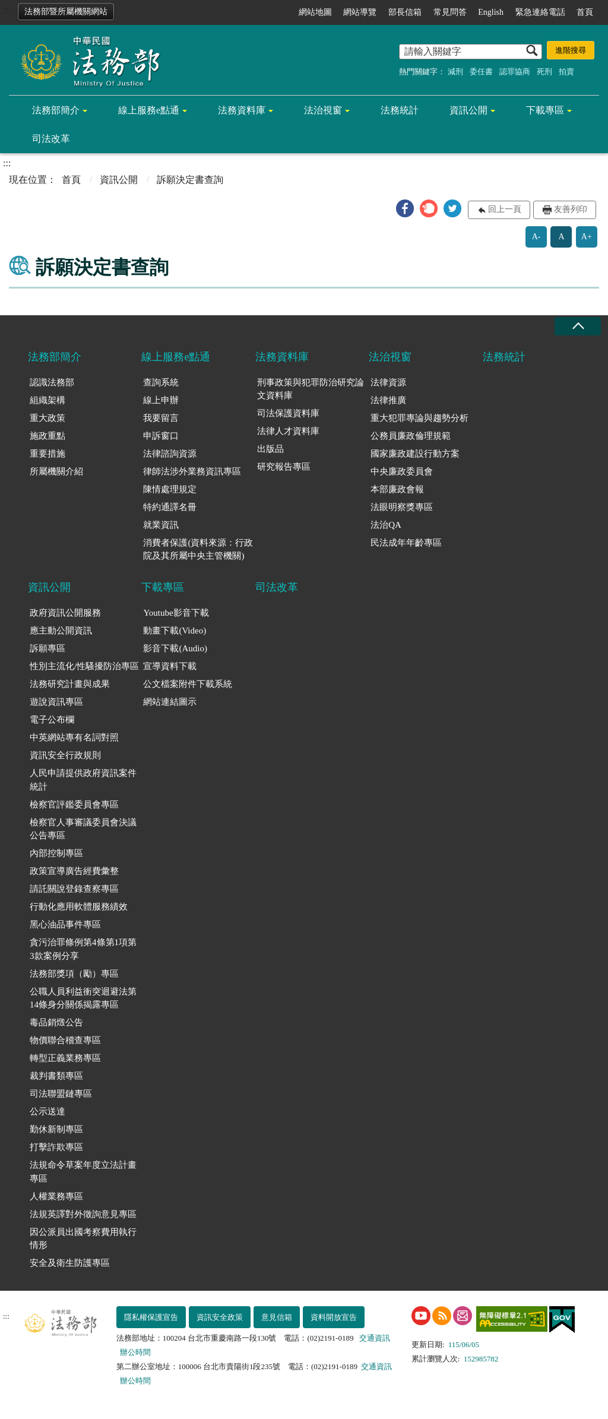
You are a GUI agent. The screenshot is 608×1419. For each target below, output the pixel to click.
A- (536, 236)
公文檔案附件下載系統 (187, 684)
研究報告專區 (284, 466)
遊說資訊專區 (56, 702)
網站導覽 (359, 12)
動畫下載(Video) (174, 630)
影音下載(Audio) (175, 648)
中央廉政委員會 (401, 471)
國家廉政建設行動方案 (415, 453)
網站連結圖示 (170, 702)
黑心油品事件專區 (65, 924)
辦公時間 (135, 1352)
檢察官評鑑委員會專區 (74, 804)
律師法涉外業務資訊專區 (192, 471)
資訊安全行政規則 (65, 755)
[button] (405, 208)
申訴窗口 (161, 436)
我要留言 (161, 418)
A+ (586, 236)
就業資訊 (161, 525)
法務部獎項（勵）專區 (74, 973)
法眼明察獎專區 (401, 507)
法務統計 (400, 110)
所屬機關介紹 (56, 471)
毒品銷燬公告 (56, 1022)
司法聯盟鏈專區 (61, 1093)
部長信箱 (405, 12)
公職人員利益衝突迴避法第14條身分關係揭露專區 (83, 998)
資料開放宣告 (334, 1317)
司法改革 (51, 139)
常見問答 (450, 12)
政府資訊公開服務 (65, 612)
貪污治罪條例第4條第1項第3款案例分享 (83, 949)
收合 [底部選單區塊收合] (578, 326)
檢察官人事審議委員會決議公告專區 (83, 829)
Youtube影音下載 (175, 612)
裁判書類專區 (56, 1076)
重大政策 (47, 418)
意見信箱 (276, 1317)
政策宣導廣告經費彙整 (74, 871)
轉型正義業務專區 (65, 1058)
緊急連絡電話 (540, 12)
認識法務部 (52, 382)
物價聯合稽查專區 (65, 1040)
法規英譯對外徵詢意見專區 (83, 1214)
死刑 (544, 71)
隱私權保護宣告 (151, 1317)
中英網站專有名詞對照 (74, 737)
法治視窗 (323, 110)
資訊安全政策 (220, 1317)
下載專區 (545, 110)
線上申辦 (161, 400)
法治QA (385, 525)
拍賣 (566, 71)
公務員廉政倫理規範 (410, 436)
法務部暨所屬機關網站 (65, 11)
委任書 (481, 71)
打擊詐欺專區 (56, 1147)
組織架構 (47, 400)
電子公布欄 (52, 719)
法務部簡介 (56, 110)
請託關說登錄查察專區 (74, 889)
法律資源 (388, 382)
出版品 (270, 449)
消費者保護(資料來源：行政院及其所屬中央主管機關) (198, 549)
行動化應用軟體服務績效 (79, 906)
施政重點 (47, 436)
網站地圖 (315, 12)
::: (7, 10)
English (491, 12)
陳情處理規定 (170, 489)
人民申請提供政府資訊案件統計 (83, 779)
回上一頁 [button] (504, 209)
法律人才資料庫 (288, 431)
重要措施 (47, 453)
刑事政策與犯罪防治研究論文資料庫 (310, 389)
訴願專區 (47, 648)
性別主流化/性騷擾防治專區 (84, 666)
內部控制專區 (56, 853)
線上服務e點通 (148, 110)
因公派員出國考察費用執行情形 (83, 1238)
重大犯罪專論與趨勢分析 (419, 418)
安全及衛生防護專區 (70, 1263)
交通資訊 (374, 1338)
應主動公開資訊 (61, 630)
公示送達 (47, 1111)
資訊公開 (468, 110)
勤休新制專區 (56, 1129)
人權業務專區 (56, 1196)
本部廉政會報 (397, 489)
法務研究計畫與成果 (70, 684)
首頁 (585, 12)
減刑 (455, 71)
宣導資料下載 (170, 666)
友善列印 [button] (570, 209)
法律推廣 (388, 400)
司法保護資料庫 (288, 413)
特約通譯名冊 (170, 507)
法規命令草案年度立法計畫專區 (83, 1171)
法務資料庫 (241, 110)
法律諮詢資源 (170, 453)
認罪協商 (514, 71)
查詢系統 (161, 382)
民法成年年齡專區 (406, 542)
